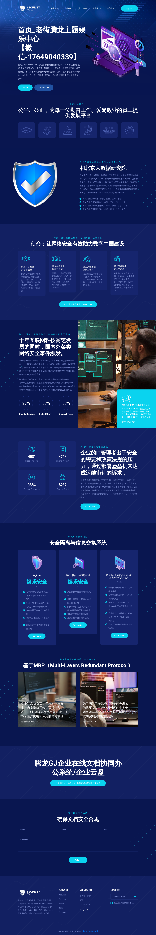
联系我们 (129, 8)
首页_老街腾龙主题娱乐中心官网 (78, 304)
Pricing (61, 904)
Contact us (44, 87)
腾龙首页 (55, 8)
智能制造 (97, 8)
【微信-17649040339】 (90, 931)
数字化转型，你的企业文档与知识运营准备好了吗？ (78, 783)
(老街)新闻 (82, 8)
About (25, 87)
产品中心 (68, 8)
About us (62, 895)
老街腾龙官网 (128, 422)
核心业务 (111, 8)
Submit (78, 860)
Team (61, 908)
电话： (82, 900)
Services (62, 899)
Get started (90, 506)
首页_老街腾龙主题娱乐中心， (124, 903)
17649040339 (85, 905)
